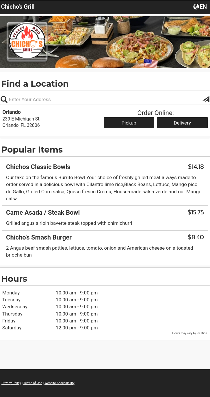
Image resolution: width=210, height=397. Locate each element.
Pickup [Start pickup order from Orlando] (128, 123)
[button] (200, 6)
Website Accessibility (59, 383)
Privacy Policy (11, 383)
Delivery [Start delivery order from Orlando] (182, 123)
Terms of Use (32, 383)
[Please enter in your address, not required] (105, 99)
